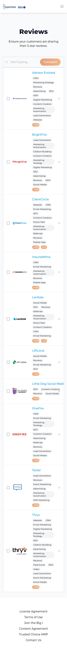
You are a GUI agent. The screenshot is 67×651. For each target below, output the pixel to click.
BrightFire (39, 134)
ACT (44, 247)
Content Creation (42, 104)
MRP (35, 124)
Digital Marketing (42, 99)
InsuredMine (41, 257)
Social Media (40, 184)
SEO (51, 91)
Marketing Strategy (43, 82)
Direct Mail (39, 222)
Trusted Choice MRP (33, 634)
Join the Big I (33, 623)
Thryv (36, 515)
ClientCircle (40, 199)
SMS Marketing (41, 500)
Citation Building (42, 151)
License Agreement (33, 611)
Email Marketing (42, 209)
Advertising (39, 91)
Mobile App (39, 242)
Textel (36, 470)
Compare (50, 62)
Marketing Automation (39, 109)
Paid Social (39, 564)
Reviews (37, 86)
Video (36, 569)
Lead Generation (42, 115)
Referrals (38, 233)
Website (37, 119)
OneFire (38, 408)
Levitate (38, 297)
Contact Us (33, 640)
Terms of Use (33, 617)
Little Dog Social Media (48, 384)
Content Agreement (33, 628)
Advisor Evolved (43, 72)
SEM (35, 95)
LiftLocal (38, 350)
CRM (35, 78)
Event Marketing (42, 484)
